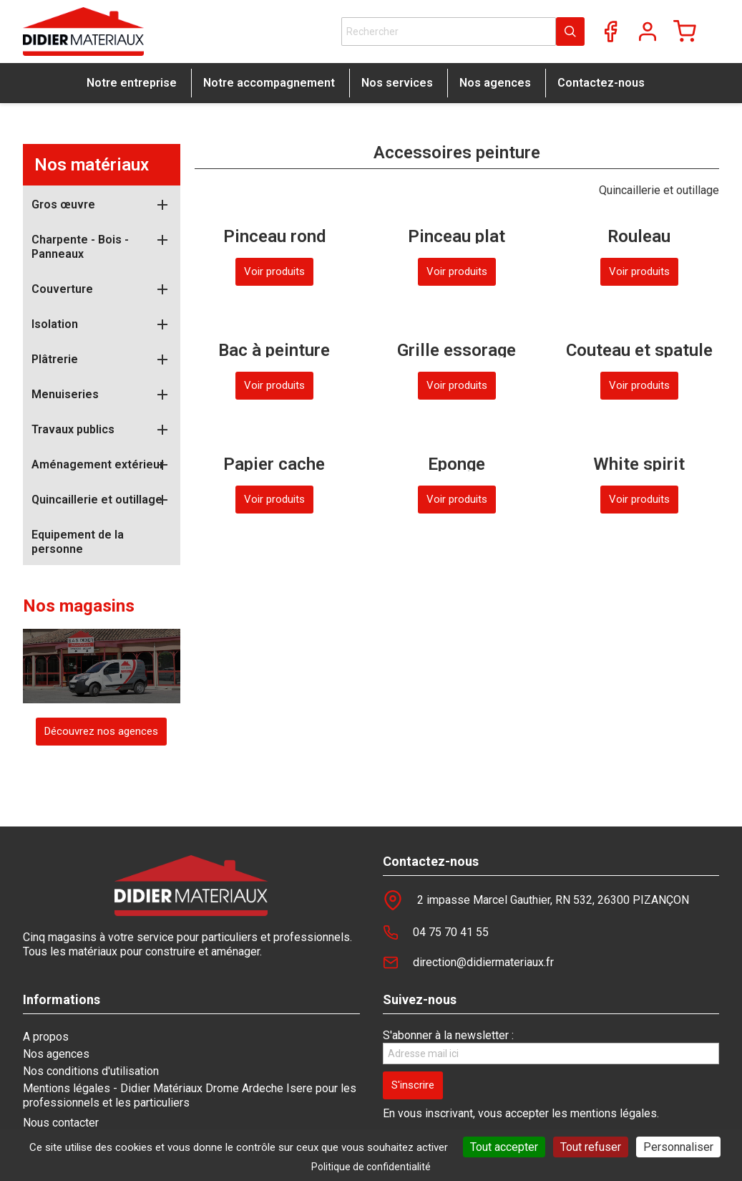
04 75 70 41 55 (451, 932)
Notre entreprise (132, 83)
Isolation (54, 324)
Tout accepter (504, 1147)
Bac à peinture (274, 350)
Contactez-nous (601, 83)
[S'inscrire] (413, 1085)
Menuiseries (65, 394)
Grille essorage (456, 350)
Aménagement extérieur (97, 464)
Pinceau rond (274, 236)
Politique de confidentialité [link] (371, 1166)
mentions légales (613, 1113)
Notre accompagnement (269, 83)
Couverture (62, 289)
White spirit (639, 464)
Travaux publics (72, 429)
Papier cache (274, 464)
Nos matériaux (91, 165)
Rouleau (638, 236)
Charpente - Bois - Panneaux (80, 247)
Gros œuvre (63, 204)
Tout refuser (590, 1147)
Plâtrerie (54, 359)
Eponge (456, 464)
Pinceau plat (456, 236)
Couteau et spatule (639, 350)
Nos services (397, 83)
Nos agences (495, 83)
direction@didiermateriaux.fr (483, 962)
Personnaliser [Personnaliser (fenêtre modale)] (678, 1147)
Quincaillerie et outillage (96, 499)
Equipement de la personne (77, 542)
